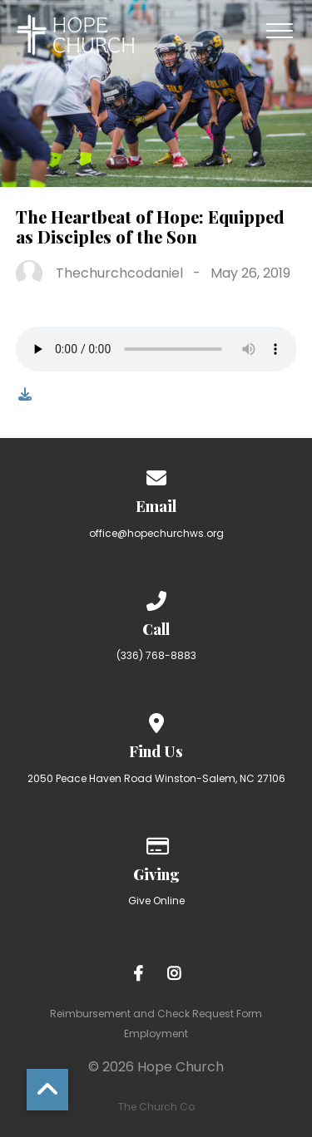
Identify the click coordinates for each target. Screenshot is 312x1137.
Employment (156, 1033)
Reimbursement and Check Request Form (156, 1014)
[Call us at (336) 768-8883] (156, 598)
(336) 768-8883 (156, 655)
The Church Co (156, 1107)
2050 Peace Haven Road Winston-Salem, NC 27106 (156, 778)
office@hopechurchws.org (156, 533)
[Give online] (156, 843)
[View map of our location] (156, 720)
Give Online (156, 900)
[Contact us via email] (156, 475)
